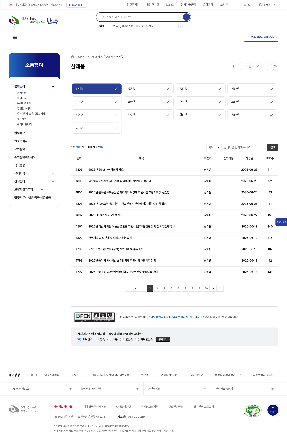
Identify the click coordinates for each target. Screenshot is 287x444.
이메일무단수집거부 (94, 406)
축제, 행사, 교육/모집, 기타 (31, 113)
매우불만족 (146, 339)
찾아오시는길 (123, 406)
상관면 (235, 88)
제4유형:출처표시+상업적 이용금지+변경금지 (174, 317)
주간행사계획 (24, 108)
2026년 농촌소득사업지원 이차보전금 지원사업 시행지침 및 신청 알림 (127, 204)
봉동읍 (131, 88)
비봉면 (79, 114)
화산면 (183, 114)
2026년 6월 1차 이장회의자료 (105, 215)
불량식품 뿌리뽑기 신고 (228, 375)
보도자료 (21, 119)
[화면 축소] (241, 66)
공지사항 (21, 93)
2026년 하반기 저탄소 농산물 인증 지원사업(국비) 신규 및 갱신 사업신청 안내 (131, 226)
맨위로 (273, 410)
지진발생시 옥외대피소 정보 (268, 375)
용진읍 (183, 88)
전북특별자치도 (169, 375)
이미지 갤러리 (24, 124)
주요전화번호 (175, 406)
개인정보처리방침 (63, 406)
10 (206, 288)
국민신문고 (196, 375)
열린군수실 (153, 4)
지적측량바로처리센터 (47, 375)
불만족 (129, 339)
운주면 (131, 114)
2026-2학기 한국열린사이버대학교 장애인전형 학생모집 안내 (123, 272)
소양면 (131, 101)
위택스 (75, 375)
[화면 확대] (233, 66)
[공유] (258, 66)
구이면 (183, 101)
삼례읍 (119, 56)
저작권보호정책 (149, 406)
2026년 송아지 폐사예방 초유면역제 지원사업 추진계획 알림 (122, 260)
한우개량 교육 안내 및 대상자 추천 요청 (110, 238)
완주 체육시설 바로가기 (263, 37)
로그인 (247, 4)
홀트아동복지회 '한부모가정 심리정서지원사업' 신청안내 (119, 181)
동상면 (235, 114)
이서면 (79, 101)
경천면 (79, 128)
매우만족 (87, 339)
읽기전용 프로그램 (203, 406)
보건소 (170, 4)
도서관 (224, 4)
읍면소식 (21, 98)
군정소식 (95, 56)
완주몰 (145, 375)
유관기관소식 (24, 103)
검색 (272, 147)
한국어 (269, 4)
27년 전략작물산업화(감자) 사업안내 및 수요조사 (115, 249)
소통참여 (82, 56)
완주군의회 (133, 4)
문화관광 (208, 4)
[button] (180, 26)
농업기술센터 (188, 4)
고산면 (235, 101)
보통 (115, 339)
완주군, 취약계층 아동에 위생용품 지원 (133, 26)
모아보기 (76, 5)
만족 (102, 339)
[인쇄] (250, 66)
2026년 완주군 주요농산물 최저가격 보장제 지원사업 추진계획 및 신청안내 (130, 192)
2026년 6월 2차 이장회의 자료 (106, 169)
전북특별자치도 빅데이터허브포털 (110, 375)
